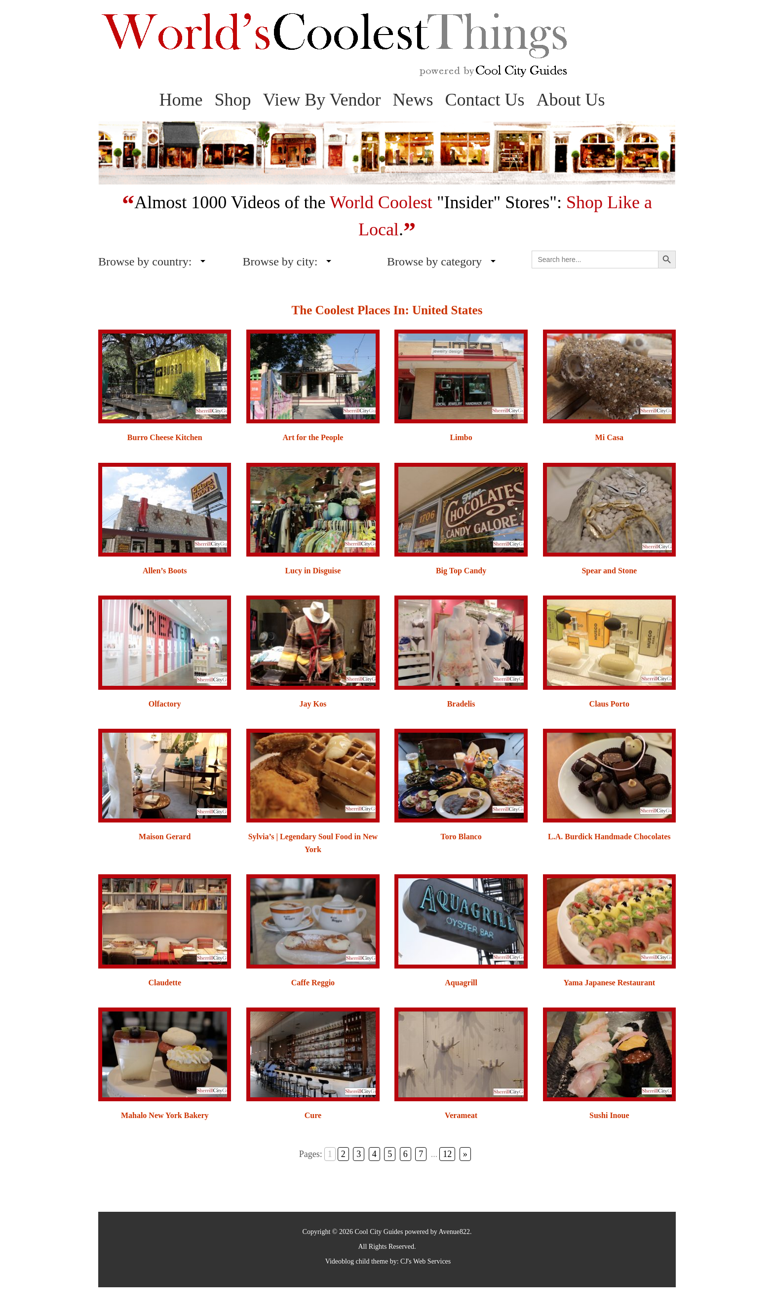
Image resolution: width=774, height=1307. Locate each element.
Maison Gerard (165, 836)
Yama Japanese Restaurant (609, 982)
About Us (571, 100)
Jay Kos (313, 704)
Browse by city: (280, 261)
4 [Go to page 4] (379, 1154)
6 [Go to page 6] (405, 1154)
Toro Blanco (461, 836)
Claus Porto (609, 704)
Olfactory (165, 704)
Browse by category (434, 261)
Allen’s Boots (165, 570)
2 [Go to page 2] (352, 1154)
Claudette (164, 982)
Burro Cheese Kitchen (164, 437)
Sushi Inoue (609, 1115)
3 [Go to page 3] (365, 1154)
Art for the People (313, 437)
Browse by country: (145, 261)
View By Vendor (322, 100)
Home (180, 100)
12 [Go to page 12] (442, 1154)
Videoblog (339, 1261)
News (413, 100)
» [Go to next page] (458, 1154)
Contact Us (485, 100)
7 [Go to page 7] (419, 1154)
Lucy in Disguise (313, 570)
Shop (232, 100)
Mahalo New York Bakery (165, 1115)
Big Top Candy (461, 570)
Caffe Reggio (313, 982)
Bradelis (461, 704)
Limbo (461, 437)
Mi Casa (609, 437)
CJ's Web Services (425, 1261)
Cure (313, 1115)
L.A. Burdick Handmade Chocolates (609, 836)
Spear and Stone (609, 570)
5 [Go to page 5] (392, 1154)
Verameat (461, 1115)
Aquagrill (461, 982)
